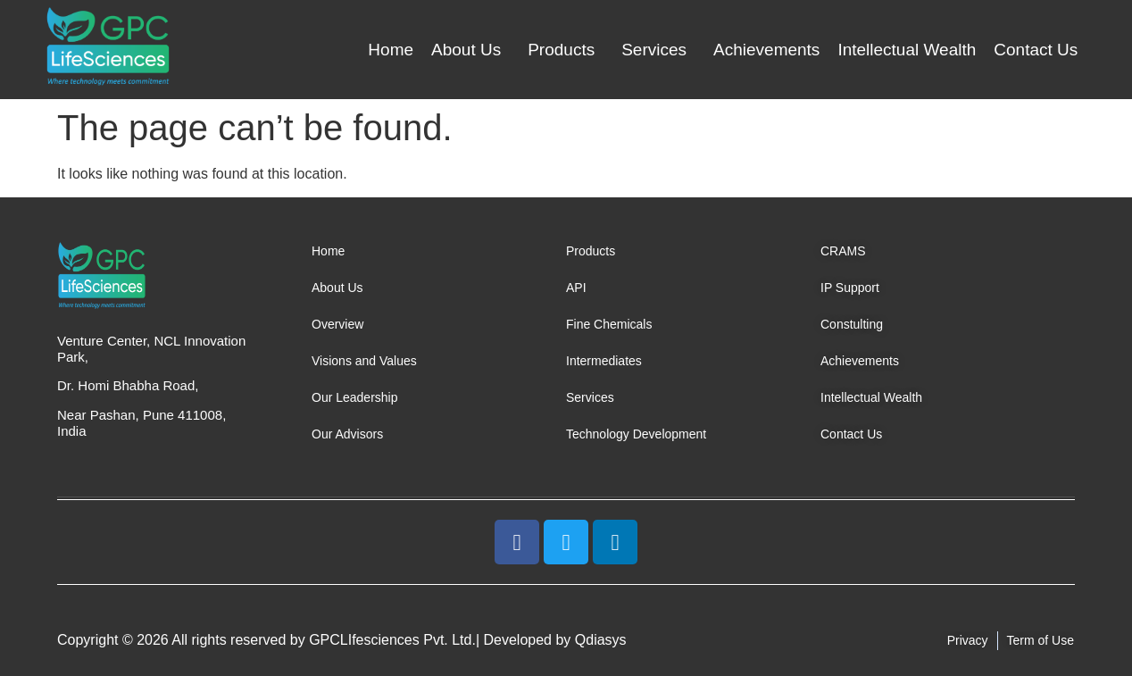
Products (561, 49)
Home (390, 49)
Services (654, 49)
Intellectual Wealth (906, 49)
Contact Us (1036, 49)
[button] (470, 49)
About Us (466, 49)
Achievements (766, 49)
